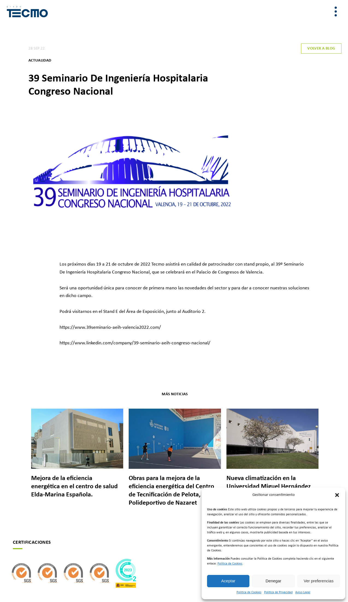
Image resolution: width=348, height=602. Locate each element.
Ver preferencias (319, 580)
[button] (337, 495)
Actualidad (39, 61)
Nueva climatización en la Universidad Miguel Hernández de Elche (268, 486)
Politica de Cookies (249, 592)
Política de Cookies (229, 563)
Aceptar (228, 580)
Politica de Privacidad (278, 592)
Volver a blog (321, 48)
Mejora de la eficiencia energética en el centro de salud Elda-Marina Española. (74, 486)
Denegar (273, 580)
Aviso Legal (302, 592)
